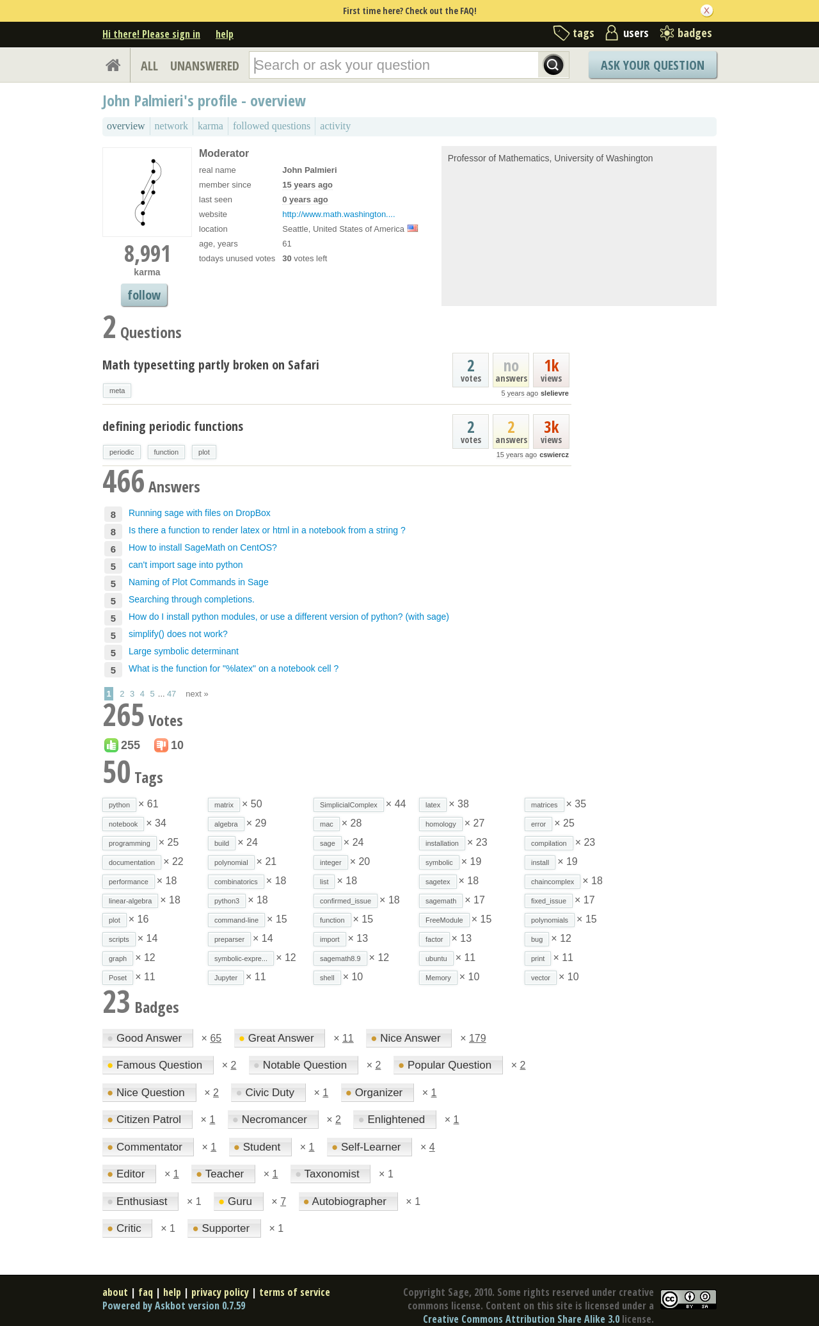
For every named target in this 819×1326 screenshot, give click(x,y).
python (119, 805)
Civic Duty (266, 1093)
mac (326, 824)
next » (197, 694)
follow (144, 294)
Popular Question (446, 1065)
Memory (438, 978)
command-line (236, 920)
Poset (118, 978)
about (115, 1292)
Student (258, 1147)
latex (432, 805)
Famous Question (156, 1065)
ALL (149, 65)
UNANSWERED (204, 65)
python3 (226, 901)
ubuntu (436, 958)
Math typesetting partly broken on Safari (210, 364)
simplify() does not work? (178, 634)
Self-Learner (367, 1147)
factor (434, 939)
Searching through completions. (192, 599)
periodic (121, 452)
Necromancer (271, 1119)
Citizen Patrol (145, 1119)
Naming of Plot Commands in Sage (199, 582)
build (221, 843)
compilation (549, 843)
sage (327, 843)
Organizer (376, 1093)
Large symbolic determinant (184, 651)
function (166, 452)
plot (204, 452)
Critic (125, 1228)
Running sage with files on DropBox (200, 513)
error (538, 824)
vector (540, 978)
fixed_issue (548, 901)
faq (145, 1292)
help (225, 34)
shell (327, 978)
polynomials (549, 920)
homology (440, 824)
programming (129, 843)
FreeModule (444, 920)
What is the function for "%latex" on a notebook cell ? (233, 668)
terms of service (294, 1292)
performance (128, 881)
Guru (236, 1201)
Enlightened (393, 1119)
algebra (226, 824)
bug (537, 939)
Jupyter (225, 978)
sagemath (440, 901)
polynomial (231, 862)
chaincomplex (552, 881)
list (324, 881)
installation (442, 843)
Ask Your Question (652, 65)
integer (331, 862)
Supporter (222, 1228)
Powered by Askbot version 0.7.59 (173, 1305)
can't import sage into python (186, 565)
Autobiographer (346, 1201)
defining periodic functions (172, 426)
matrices (544, 805)
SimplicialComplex (349, 805)
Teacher (221, 1174)
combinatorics (236, 881)
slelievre (555, 393)
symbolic (439, 862)
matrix (224, 805)
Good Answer (146, 1038)
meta (117, 390)
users (636, 32)
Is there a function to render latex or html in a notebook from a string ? (267, 530)
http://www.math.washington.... (338, 214)
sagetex (437, 881)
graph (118, 958)
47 (171, 694)
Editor (127, 1174)
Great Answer (278, 1038)
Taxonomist (328, 1174)
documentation (132, 862)
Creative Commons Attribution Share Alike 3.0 (521, 1319)
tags (583, 32)
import (330, 939)
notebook (123, 824)
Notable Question (301, 1065)
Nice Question (147, 1093)
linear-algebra (130, 901)
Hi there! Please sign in (151, 34)
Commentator (146, 1147)
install (540, 862)
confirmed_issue (345, 901)
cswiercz (554, 454)
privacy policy (220, 1292)
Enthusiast (138, 1201)
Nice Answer (406, 1038)
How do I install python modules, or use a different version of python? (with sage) (289, 616)
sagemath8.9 (340, 958)
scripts (119, 939)
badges (695, 32)
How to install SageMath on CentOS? (203, 547)
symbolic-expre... (240, 958)
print (538, 958)
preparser (229, 939)
